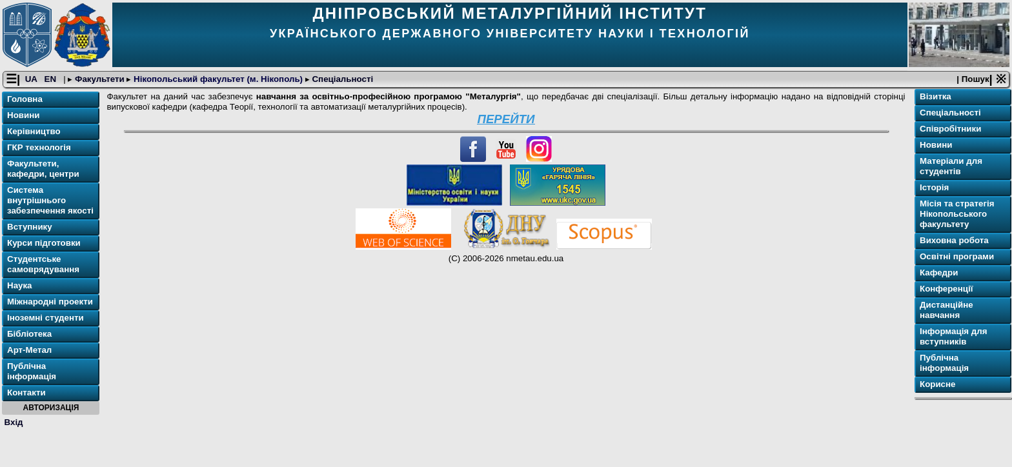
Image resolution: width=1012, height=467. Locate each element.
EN (52, 79)
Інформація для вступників (953, 337)
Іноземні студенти (45, 318)
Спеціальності (341, 79)
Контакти (26, 393)
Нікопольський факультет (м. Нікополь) (218, 79)
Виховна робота (954, 241)
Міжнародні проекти (50, 302)
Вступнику (29, 227)
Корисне (938, 385)
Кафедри (939, 273)
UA (32, 79)
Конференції (946, 289)
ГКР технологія (39, 148)
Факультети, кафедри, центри (43, 169)
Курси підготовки (44, 243)
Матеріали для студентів (951, 167)
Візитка (935, 97)
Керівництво (34, 132)
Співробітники (950, 129)
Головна (25, 99)
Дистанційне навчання (946, 311)
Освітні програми (957, 257)
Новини (23, 116)
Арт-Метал (29, 350)
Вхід (14, 422)
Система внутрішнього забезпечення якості (50, 201)
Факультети (99, 79)
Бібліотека (29, 334)
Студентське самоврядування (43, 265)
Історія (934, 188)
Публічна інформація (31, 372)
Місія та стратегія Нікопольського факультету (957, 214)
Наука (19, 286)
